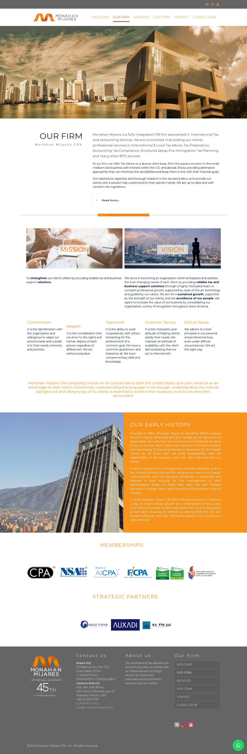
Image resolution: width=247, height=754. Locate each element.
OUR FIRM (184, 672)
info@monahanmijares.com (94, 707)
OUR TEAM (184, 689)
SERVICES (184, 680)
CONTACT (183, 697)
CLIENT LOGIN (187, 705)
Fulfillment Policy (88, 703)
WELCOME (184, 664)
